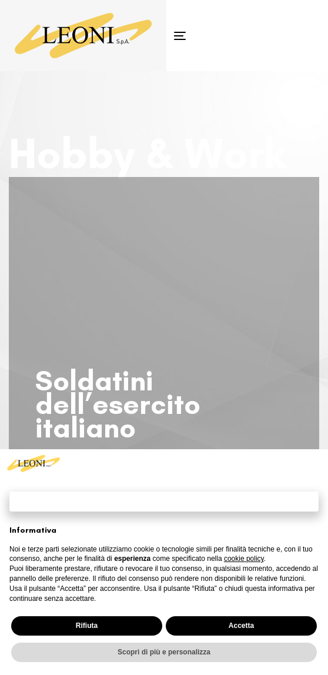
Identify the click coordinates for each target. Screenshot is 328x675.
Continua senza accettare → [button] (164, 501)
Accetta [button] (241, 625)
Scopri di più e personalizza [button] (164, 652)
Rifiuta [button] (87, 625)
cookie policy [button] (244, 558)
